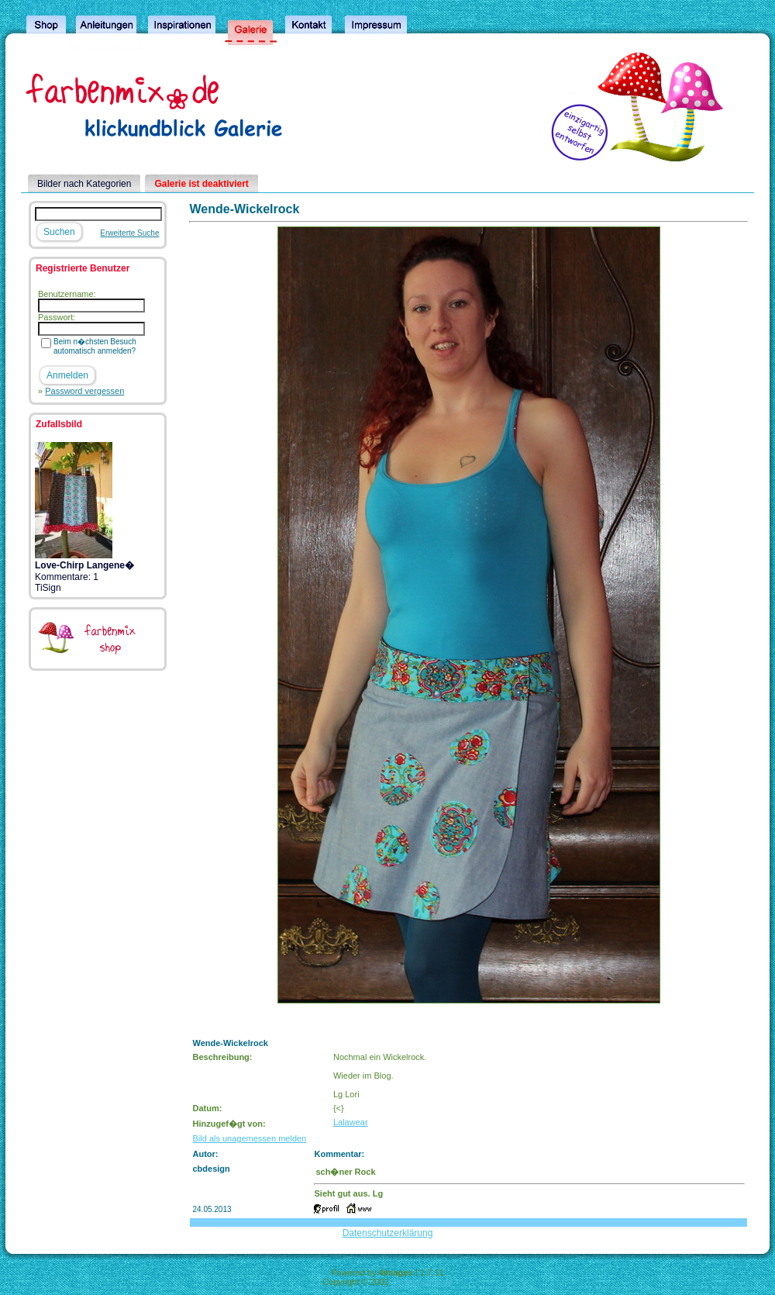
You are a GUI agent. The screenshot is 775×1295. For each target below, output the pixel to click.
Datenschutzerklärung (388, 1233)
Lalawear (350, 1122)
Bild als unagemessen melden (249, 1138)
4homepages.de (422, 1281)
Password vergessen (84, 390)
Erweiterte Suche (129, 233)
